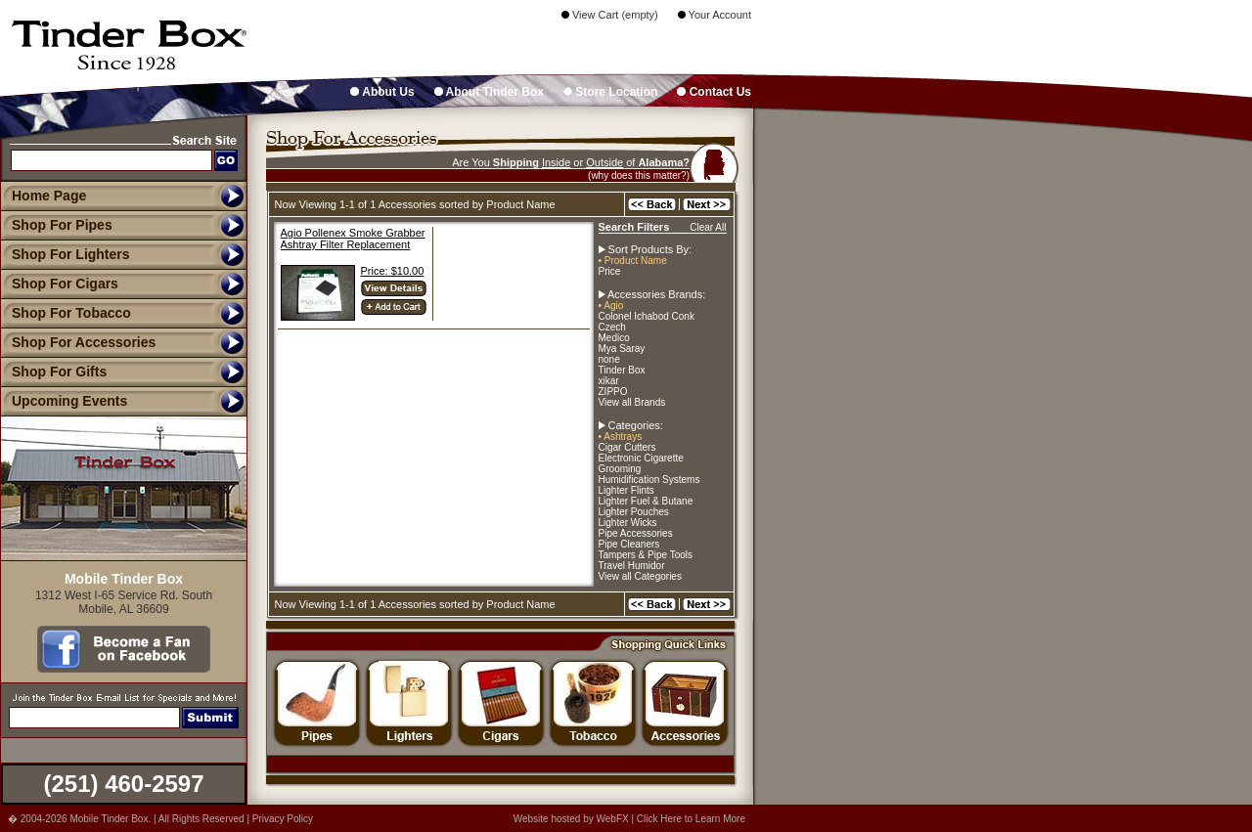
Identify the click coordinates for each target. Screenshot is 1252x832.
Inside (556, 162)
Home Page (49, 195)
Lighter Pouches (634, 511)
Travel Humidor (632, 565)
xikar (609, 380)
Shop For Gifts (53, 371)
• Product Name (633, 260)
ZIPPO (613, 391)
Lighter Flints (626, 490)
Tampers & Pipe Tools (646, 554)
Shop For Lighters (65, 254)
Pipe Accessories (636, 533)
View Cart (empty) (609, 15)
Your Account (714, 15)
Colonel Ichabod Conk (646, 316)
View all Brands (632, 402)
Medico (614, 337)
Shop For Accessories (78, 342)
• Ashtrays (621, 436)
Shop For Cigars (59, 283)
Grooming (620, 468)
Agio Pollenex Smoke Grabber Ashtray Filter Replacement (353, 238)
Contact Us (714, 92)
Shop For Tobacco (65, 313)
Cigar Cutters (627, 447)
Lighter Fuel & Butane (646, 501)
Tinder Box (622, 370)
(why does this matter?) (639, 175)
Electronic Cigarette (641, 458)
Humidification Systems (649, 479)
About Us (382, 92)
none (609, 359)
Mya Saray (622, 348)
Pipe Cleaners (629, 544)
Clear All (708, 227)
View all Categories (640, 576)
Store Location (610, 92)
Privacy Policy (282, 818)
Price (610, 271)
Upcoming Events (63, 401)
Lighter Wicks (628, 522)
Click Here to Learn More (691, 818)
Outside (604, 162)
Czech (612, 327)
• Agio (611, 305)
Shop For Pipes (56, 225)
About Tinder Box (489, 92)
